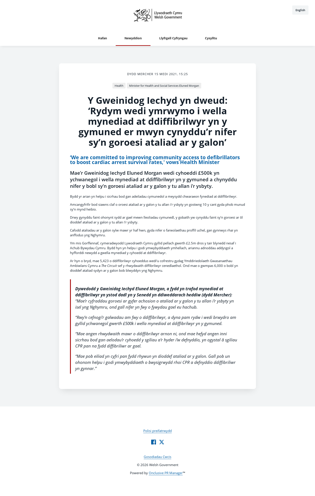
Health (119, 86)
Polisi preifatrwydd (157, 431)
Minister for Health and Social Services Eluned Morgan (164, 86)
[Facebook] (153, 442)
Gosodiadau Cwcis (157, 457)
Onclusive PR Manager (166, 473)
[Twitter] (161, 442)
